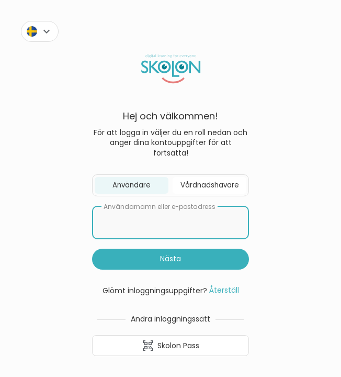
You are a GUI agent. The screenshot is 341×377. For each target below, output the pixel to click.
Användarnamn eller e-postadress (159, 207)
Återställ (224, 290)
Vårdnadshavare (209, 185)
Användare (131, 185)
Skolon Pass (170, 345)
